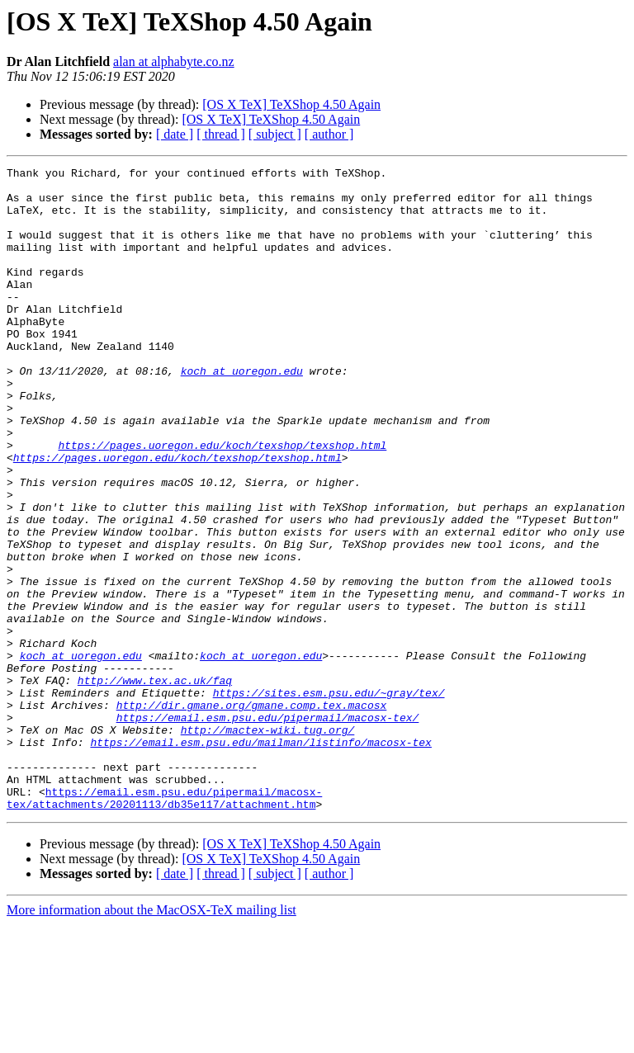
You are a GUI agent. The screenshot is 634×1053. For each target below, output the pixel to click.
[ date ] (174, 134)
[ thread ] (220, 134)
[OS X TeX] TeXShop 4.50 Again (291, 104)
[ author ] (329, 134)
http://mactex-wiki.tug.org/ (268, 843)
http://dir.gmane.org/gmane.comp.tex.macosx (251, 813)
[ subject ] (274, 134)
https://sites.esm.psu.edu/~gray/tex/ (329, 798)
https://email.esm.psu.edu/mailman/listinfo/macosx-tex (260, 858)
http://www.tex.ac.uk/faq (155, 784)
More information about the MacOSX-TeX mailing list (151, 1039)
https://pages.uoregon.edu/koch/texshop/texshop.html (222, 501)
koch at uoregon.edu (242, 412)
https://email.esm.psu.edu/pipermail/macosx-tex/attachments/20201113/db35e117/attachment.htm (164, 925)
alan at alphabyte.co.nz (173, 61)
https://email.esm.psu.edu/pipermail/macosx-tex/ (267, 828)
